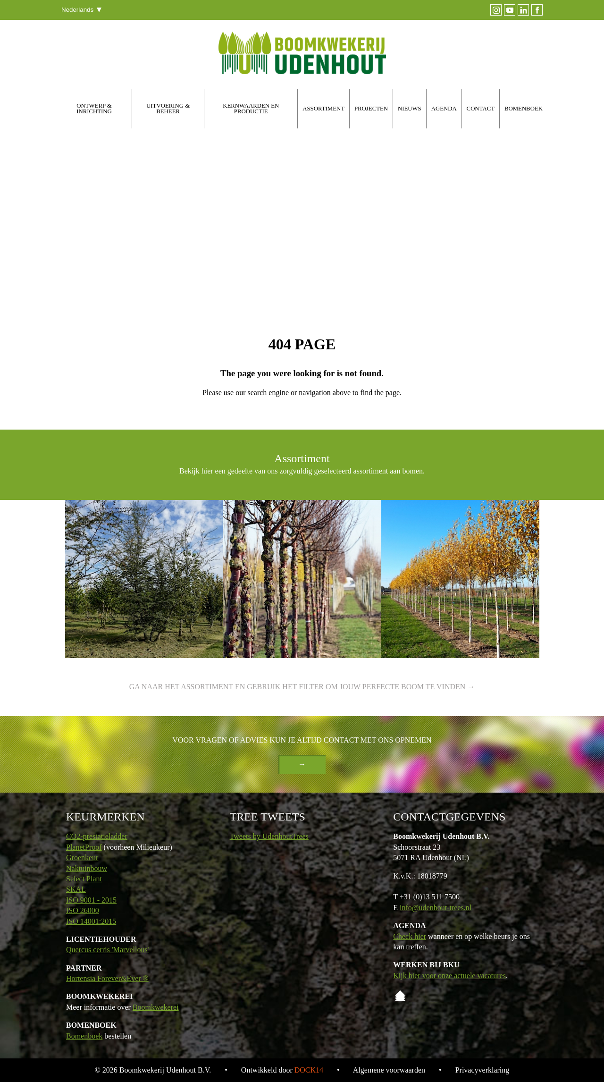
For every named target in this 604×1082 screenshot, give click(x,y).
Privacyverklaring (482, 1070)
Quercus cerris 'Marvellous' (107, 950)
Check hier (409, 936)
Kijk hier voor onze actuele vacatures (449, 976)
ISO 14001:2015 (91, 921)
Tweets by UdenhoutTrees (269, 836)
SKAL (76, 889)
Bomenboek (84, 1036)
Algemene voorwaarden (389, 1070)
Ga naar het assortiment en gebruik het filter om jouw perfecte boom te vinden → (302, 687)
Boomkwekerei (156, 1007)
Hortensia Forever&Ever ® (107, 978)
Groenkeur (82, 858)
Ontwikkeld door (282, 1070)
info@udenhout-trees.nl (435, 908)
